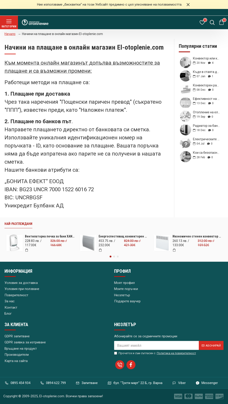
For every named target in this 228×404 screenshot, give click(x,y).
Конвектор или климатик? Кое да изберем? (207, 58)
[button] (110, 256)
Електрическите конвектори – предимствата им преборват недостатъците (207, 139)
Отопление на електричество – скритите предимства (207, 112)
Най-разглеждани (18, 224)
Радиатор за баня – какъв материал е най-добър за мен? (207, 125)
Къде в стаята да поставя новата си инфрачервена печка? (207, 72)
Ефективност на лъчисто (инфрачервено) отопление (207, 99)
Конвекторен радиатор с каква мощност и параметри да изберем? (207, 85)
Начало (9, 34)
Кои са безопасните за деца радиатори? (207, 152)
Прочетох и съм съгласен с (155, 353)
